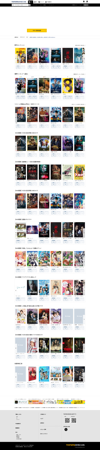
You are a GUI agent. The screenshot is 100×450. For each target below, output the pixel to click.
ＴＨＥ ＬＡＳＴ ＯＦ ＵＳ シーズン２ (47, 353)
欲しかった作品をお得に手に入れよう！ (35, 399)
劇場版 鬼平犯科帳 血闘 (79, 382)
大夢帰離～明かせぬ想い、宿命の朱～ (33, 324)
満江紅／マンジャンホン (31, 180)
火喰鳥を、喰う (77, 209)
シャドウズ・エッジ (19, 151)
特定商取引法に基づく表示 (63, 407)
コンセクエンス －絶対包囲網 (68, 151)
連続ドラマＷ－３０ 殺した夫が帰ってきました (83, 238)
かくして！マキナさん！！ (20, 267)
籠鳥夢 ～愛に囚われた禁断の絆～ (81, 324)
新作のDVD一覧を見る (80, 45)
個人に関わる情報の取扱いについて (52, 407)
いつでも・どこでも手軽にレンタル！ (21, 399)
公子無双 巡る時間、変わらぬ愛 (57, 324)
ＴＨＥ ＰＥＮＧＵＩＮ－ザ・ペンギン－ (70, 353)
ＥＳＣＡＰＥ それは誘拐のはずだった (46, 238)
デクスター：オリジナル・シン (32, 353)
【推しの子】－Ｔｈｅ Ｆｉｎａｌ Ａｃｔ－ (83, 94)
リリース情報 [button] (43, 5)
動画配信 (17, 428)
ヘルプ (80, 5)
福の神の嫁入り (18, 324)
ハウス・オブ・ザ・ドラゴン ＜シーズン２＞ (83, 353)
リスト (84, 2)
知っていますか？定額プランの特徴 (48, 399)
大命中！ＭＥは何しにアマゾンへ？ (81, 180)
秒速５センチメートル (31, 94)
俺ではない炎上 (53, 209)
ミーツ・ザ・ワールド (19, 382)
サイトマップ (82, 407)
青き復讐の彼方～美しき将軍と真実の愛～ (70, 324)
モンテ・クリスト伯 (30, 151)
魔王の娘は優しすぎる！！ (67, 267)
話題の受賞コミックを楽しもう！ (76, 399)
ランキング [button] (51, 5)
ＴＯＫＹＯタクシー (42, 209)
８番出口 (64, 94)
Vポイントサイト (44, 433)
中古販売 (17, 437)
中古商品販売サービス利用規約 (40, 407)
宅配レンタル (18, 434)
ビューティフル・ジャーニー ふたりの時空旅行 (47, 151)
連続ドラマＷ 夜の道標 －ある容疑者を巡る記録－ (72, 238)
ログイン (87, 2)
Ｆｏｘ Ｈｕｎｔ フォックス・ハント (22, 180)
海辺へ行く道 (41, 382)
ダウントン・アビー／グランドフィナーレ (23, 353)
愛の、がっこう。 (30, 238)
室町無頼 (29, 209)
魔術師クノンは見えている (79, 267)
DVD (31, 1)
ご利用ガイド (74, 5)
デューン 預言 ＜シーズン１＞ (57, 353)
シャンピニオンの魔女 (55, 267)
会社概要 (16, 407)
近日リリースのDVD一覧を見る (78, 104)
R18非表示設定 (18, 438)
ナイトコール (65, 180)
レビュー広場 (43, 429)
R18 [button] (85, 5)
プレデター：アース (78, 151)
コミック (42, 1)
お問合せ (42, 423)
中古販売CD (49, 1)
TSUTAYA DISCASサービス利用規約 (28, 407)
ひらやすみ (17, 238)
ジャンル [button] (35, 5)
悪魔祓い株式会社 (54, 151)
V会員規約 (20, 407)
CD (36, 1)
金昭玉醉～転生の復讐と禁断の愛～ (45, 324)
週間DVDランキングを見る (79, 74)
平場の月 (64, 209)
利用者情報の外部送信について (74, 407)
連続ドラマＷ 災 (54, 238)
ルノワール (65, 382)
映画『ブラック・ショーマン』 (21, 94)
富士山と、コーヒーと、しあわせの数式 (58, 382)
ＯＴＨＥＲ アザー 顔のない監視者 (57, 180)
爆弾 (16, 209)
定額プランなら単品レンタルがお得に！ (63, 399)
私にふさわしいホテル (31, 382)
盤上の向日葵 (41, 94)
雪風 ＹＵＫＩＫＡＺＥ (55, 94)
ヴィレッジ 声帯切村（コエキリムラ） (46, 180)
